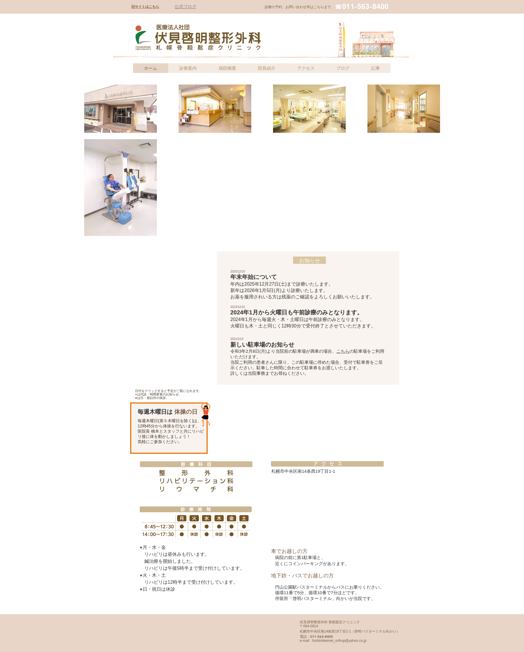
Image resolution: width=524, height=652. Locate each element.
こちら (342, 351)
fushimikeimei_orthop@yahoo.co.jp (339, 641)
